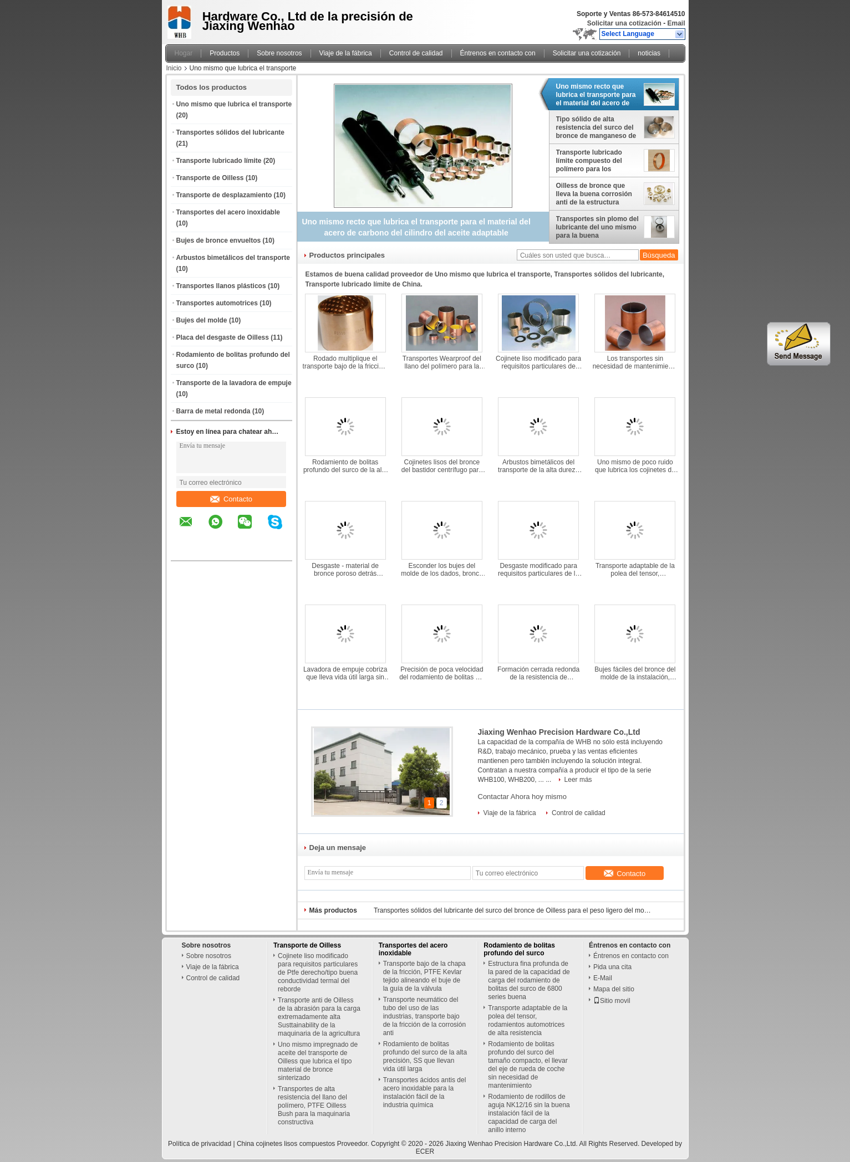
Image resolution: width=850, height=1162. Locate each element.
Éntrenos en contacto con (498, 53)
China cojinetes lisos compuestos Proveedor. (304, 1144)
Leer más (578, 780)
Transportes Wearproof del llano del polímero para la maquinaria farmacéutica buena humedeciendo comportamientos (442, 362)
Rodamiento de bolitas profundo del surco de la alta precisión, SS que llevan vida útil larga (345, 466)
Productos (225, 53)
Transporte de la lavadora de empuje (234, 383)
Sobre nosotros (279, 53)
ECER (425, 1151)
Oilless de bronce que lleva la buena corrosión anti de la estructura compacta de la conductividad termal (594, 194)
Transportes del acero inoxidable (228, 212)
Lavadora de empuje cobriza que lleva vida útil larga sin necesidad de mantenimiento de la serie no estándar (345, 673)
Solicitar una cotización (624, 23)
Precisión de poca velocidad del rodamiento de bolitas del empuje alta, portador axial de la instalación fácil (441, 673)
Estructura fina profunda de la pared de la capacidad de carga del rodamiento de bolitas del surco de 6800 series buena (528, 980)
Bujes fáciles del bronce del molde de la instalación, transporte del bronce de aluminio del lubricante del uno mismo (634, 673)
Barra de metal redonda (213, 411)
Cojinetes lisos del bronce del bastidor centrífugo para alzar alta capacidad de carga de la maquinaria (441, 466)
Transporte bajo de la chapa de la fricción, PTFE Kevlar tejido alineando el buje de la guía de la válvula (424, 976)
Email (676, 23)
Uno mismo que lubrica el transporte (234, 104)
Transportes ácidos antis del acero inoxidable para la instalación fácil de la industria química (424, 1092)
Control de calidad (416, 53)
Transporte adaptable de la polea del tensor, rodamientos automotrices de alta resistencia (635, 569)
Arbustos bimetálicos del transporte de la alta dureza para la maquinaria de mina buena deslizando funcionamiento (538, 466)
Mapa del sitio (613, 989)
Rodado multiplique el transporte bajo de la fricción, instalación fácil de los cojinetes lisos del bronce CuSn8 (345, 362)
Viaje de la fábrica (345, 53)
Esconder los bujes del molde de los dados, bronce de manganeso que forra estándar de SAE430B (441, 569)
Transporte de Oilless (210, 178)
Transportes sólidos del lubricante (230, 132)
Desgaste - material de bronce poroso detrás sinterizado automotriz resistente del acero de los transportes (345, 569)
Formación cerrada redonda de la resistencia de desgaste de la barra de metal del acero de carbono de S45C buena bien (538, 673)
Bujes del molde (201, 320)
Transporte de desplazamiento (224, 195)
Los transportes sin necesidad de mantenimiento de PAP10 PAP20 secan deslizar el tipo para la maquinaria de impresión (635, 362)
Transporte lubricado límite (219, 161)
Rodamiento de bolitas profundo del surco (519, 949)
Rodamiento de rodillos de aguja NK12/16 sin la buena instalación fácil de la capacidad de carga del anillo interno (528, 1113)
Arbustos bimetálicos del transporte (233, 258)
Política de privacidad (199, 1144)
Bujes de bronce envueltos (218, 240)
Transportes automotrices (217, 303)
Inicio (174, 68)
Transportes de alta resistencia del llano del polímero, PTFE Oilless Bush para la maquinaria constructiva (314, 1105)
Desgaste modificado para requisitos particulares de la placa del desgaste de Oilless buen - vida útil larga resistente (538, 569)
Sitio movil (611, 1001)
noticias (649, 53)
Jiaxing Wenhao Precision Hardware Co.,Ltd (559, 732)
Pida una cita (612, 967)
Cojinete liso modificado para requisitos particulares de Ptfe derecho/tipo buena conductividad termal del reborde (538, 362)
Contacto (231, 499)
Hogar (184, 53)
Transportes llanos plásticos (221, 286)
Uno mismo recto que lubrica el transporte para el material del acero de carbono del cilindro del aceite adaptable (596, 95)
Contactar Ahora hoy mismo (522, 796)
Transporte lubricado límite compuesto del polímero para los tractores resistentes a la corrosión (595, 161)
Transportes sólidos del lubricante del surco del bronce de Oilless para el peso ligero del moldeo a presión (512, 910)
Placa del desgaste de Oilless (222, 337)
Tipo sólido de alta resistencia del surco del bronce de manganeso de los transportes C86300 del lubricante (596, 127)
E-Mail (602, 978)
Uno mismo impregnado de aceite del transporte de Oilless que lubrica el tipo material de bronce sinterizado (318, 1061)
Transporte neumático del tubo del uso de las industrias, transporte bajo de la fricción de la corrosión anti (424, 1016)
